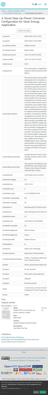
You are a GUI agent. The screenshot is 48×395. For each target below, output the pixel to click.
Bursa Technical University (10, 350)
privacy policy (24, 388)
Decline (36, 392)
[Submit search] (33, 4)
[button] (35, 4)
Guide (41, 350)
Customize (4, 392)
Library (21, 350)
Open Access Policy (31, 350)
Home (4, 11)
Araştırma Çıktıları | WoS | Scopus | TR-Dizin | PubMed (17, 11)
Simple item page (24, 31)
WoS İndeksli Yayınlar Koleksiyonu (13, 13)
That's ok (42, 392)
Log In (39, 4)
